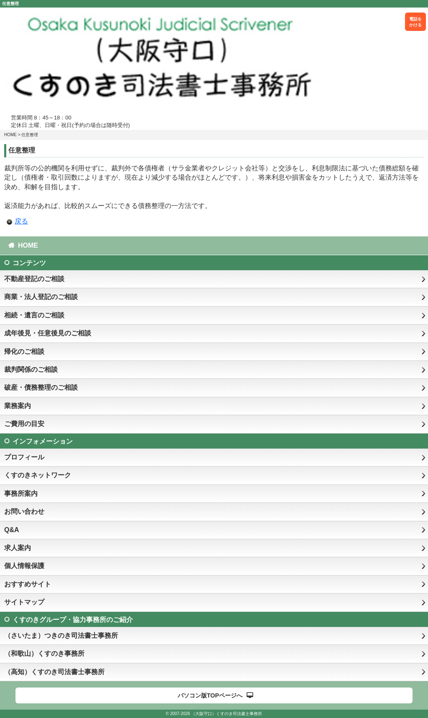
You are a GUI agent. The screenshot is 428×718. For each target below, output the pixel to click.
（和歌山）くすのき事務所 (44, 653)
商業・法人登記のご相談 (41, 296)
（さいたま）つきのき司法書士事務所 (61, 635)
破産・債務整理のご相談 (41, 387)
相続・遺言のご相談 (34, 315)
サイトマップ (24, 602)
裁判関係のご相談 (31, 369)
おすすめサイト (27, 584)
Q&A (11, 529)
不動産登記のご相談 (34, 278)
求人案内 (17, 547)
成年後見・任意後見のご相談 (47, 333)
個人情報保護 (24, 565)
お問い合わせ (24, 511)
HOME (10, 134)
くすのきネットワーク (37, 475)
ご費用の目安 (24, 423)
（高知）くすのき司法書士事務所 (54, 671)
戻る (21, 221)
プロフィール (24, 457)
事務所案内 (21, 493)
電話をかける (415, 22)
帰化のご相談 (24, 351)
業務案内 (17, 405)
